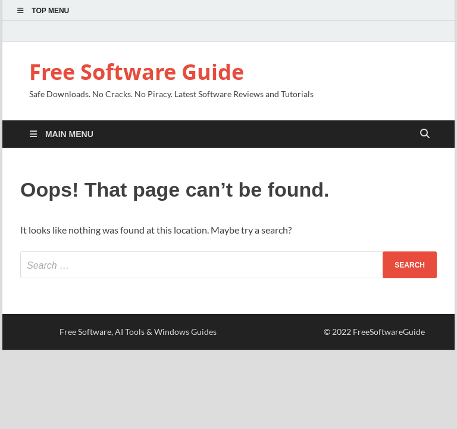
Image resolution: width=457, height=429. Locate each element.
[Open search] (425, 134)
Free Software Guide (136, 71)
